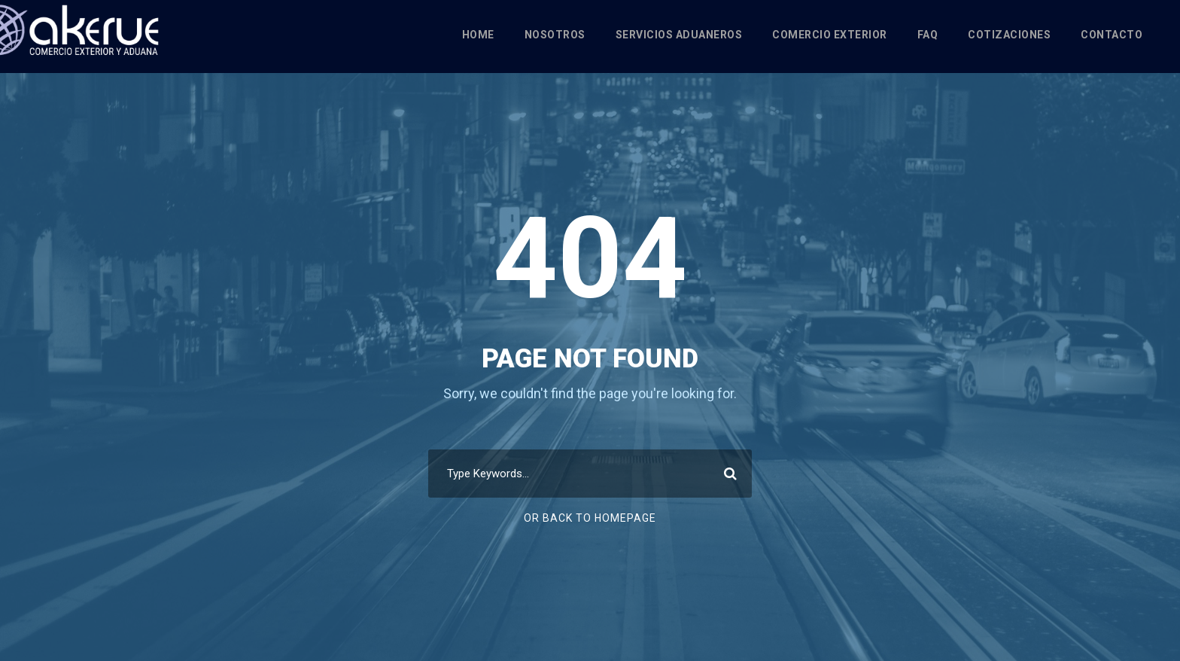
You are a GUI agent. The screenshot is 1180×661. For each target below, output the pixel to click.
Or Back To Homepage (590, 518)
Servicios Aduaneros (679, 35)
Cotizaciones (1009, 35)
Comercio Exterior (829, 35)
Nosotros (555, 35)
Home (478, 35)
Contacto (1111, 35)
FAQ (927, 35)
